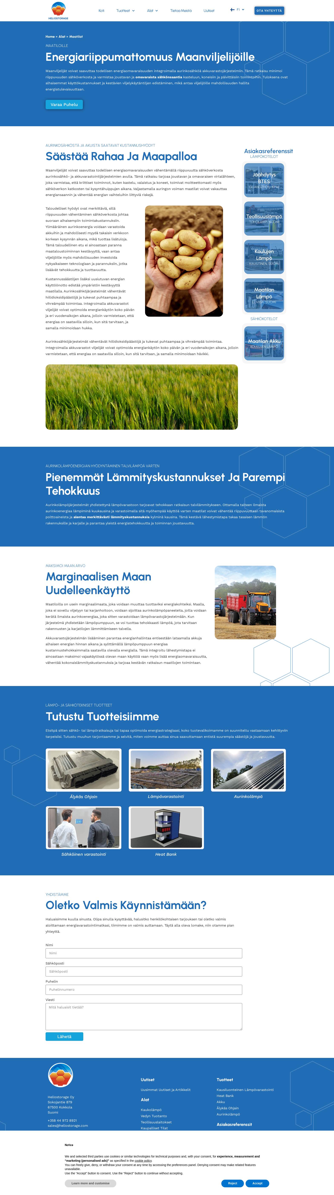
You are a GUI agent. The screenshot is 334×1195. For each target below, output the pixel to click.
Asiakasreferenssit (234, 1124)
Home (50, 37)
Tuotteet (125, 10)
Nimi (49, 945)
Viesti (50, 1000)
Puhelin (52, 981)
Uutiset (209, 10)
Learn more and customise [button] (90, 1183)
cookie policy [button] (143, 1160)
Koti (101, 10)
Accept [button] (257, 1183)
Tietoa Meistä (180, 10)
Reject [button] (232, 1183)
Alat (152, 10)
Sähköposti (55, 963)
